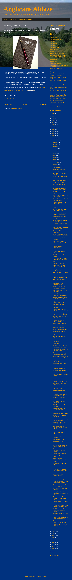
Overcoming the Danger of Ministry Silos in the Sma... (60, 313)
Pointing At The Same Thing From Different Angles (60, 287)
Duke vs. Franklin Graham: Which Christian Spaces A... (60, 498)
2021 (53, 124)
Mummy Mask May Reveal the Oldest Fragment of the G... (60, 493)
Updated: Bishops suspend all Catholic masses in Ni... (60, 367)
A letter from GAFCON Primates (58, 442)
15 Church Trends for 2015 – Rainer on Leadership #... (60, 371)
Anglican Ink (53, 41)
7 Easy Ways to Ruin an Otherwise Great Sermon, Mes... (60, 333)
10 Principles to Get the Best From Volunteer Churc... (60, 464)
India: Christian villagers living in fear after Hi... (60, 273)
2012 (53, 533)
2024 (53, 118)
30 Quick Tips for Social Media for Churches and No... (59, 432)
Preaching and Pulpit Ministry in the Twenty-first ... (60, 419)
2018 (53, 131)
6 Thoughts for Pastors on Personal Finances (59, 262)
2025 (53, 116)
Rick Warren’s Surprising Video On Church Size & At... (60, 251)
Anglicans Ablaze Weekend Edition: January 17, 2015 (60, 525)
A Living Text (53, 37)
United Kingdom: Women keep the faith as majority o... (60, 471)
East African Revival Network (57, 53)
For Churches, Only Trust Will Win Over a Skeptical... (60, 518)
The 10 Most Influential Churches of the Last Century (59, 306)
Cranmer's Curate (54, 51)
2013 (53, 531)
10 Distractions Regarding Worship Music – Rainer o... (60, 189)
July (54, 151)
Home (5, 19)
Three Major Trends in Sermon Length (58, 284)
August (55, 148)
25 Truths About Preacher (59, 467)
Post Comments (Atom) (16, 108)
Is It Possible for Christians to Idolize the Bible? (60, 387)
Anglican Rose (54, 43)
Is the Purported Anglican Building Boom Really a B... (60, 276)
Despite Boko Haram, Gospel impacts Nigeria (60, 199)
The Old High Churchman (56, 100)
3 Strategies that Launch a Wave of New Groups (59, 185)
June (54, 153)
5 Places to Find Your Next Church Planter (59, 166)
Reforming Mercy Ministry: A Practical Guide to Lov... (60, 353)
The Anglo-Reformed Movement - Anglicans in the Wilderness (58, 81)
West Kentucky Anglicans (56, 106)
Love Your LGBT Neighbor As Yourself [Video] (60, 350)
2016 (53, 135)
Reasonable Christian (55, 63)
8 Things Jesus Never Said (60, 329)
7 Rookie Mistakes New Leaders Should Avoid (59, 266)
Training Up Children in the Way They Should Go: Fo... (60, 423)
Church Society (54, 49)
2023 (53, 120)
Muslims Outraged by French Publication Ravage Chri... (60, 502)
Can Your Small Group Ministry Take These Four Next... (60, 427)
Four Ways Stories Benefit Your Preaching (59, 485)
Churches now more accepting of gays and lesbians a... (59, 450)
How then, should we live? (59, 377)
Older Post (42, 105)
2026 (53, 113)
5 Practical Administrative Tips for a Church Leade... (60, 317)
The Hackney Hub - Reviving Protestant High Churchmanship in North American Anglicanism (58, 95)
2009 (53, 540)
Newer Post (8, 105)
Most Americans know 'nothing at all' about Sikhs (60, 242)
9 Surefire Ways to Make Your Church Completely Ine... (60, 514)
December (56, 140)
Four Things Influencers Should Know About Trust (60, 380)
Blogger (45, 576)
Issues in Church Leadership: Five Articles (60, 196)
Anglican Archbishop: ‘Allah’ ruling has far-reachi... (60, 298)
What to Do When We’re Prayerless (59, 391)
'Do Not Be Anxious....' (58, 327)
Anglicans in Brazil (54, 47)
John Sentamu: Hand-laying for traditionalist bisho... (60, 446)
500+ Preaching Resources (60, 180)
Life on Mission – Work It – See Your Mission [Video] (60, 294)
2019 (53, 129)
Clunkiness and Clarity (58, 182)
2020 (53, 127)
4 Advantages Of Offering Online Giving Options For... (60, 324)
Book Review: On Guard (59, 439)
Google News (53, 61)
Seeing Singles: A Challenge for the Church (60, 224)
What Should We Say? (58, 479)
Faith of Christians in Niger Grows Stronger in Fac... (60, 203)
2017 (53, 133)
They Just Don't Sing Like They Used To (59, 217)
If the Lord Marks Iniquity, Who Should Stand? (59, 280)
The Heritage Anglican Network (58, 98)
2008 (53, 542)
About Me (13, 19)
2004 (53, 551)
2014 (53, 529)
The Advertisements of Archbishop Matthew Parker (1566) (58, 74)
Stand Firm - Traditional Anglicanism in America (56, 69)
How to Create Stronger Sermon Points (59, 337)
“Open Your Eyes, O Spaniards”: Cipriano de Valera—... (59, 460)
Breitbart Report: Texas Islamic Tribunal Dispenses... (59, 246)
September (56, 146)
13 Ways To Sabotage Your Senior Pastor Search (60, 177)
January (55, 164)
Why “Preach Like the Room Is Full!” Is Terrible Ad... (60, 210)
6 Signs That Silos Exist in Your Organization (59, 170)
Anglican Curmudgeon (55, 39)
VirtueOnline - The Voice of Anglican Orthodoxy (57, 103)
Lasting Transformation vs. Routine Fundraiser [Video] (60, 310)
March (55, 159)
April (54, 157)
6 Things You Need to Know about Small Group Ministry (60, 235)
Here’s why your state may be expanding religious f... (60, 357)
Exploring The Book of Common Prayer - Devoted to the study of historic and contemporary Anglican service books (59, 57)
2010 (53, 537)
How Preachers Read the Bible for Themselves (59, 384)
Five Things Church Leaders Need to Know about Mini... (60, 259)
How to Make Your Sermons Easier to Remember (60, 213)
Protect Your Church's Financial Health (58, 320)
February (55, 162)
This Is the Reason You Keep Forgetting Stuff (60, 228)
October (55, 144)
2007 (53, 544)
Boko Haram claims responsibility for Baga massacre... (59, 475)
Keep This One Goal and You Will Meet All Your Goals (60, 482)
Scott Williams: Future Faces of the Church (60, 192)
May (54, 155)
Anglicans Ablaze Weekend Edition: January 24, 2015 (60, 301)
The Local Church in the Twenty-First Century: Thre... (59, 410)
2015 (53, 138)
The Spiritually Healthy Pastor (60, 413)
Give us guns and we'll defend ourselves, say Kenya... (60, 521)
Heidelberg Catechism (25, 19)
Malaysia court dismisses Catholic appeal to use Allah (59, 455)
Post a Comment (10, 98)
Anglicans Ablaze (28, 9)
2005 (53, 548)
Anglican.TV (53, 45)
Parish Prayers (57, 343)
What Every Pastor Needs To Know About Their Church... (60, 346)
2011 (53, 535)
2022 (53, 122)
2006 (53, 546)
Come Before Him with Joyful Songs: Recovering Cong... (60, 506)
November (56, 142)
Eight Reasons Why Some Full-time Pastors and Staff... (59, 510)
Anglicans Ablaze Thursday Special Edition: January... (60, 395)
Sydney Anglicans (54, 72)
